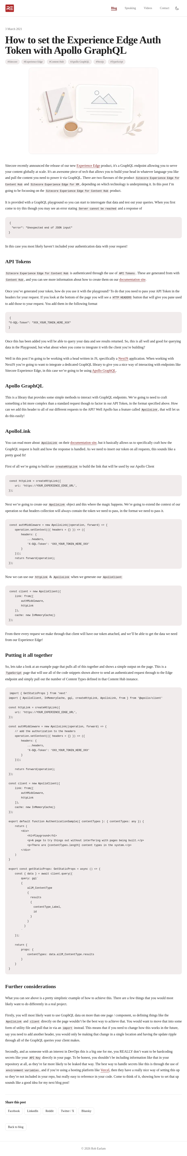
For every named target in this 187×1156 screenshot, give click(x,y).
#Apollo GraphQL (79, 61)
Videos (148, 8)
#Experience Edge (33, 61)
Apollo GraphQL (104, 370)
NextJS (123, 358)
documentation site (132, 279)
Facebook (14, 1111)
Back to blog (16, 1127)
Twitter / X (67, 1111)
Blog (114, 8)
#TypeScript (116, 61)
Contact (164, 8)
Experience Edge (88, 165)
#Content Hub (56, 61)
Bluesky (86, 1111)
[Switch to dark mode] (177, 8)
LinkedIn (32, 1111)
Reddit (50, 1111)
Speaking (130, 8)
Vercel (105, 1070)
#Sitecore (12, 61)
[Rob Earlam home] (9, 8)
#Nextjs (100, 61)
